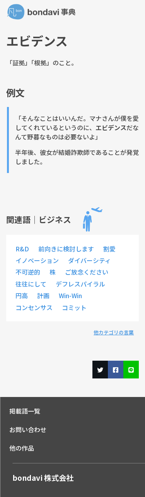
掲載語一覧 (24, 411)
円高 (21, 295)
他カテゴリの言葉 (114, 332)
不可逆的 (27, 271)
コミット (74, 307)
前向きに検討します (66, 248)
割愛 (109, 248)
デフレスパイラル (80, 283)
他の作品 (21, 448)
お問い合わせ (27, 429)
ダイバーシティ (89, 260)
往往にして (30, 283)
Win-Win (70, 295)
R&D (22, 248)
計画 (43, 295)
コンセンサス (34, 307)
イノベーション (37, 260)
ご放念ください (86, 271)
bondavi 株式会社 (42, 477)
